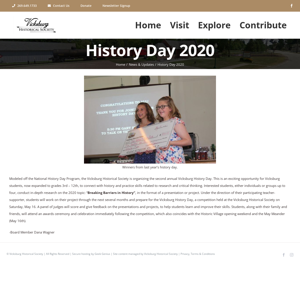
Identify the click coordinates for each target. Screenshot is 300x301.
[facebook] (291, 5)
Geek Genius (102, 254)
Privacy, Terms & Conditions (198, 254)
